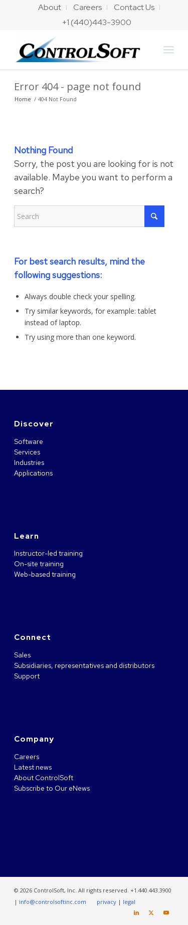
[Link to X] (151, 912)
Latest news (33, 767)
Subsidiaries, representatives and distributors (84, 665)
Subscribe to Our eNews (52, 788)
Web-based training (45, 574)
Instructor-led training (48, 553)
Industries (29, 462)
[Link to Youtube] (166, 912)
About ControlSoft (43, 777)
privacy (106, 901)
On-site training (39, 563)
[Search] (89, 216)
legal (129, 901)
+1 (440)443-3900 (96, 22)
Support (27, 675)
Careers (26, 756)
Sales (22, 654)
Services (27, 451)
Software (28, 441)
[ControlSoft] (78, 50)
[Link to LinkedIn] (136, 912)
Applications (33, 473)
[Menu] (168, 50)
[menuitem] (50, 7)
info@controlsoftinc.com (52, 901)
